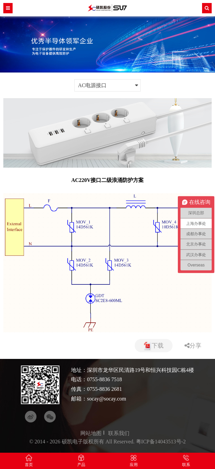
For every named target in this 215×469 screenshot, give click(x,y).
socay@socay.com (106, 398)
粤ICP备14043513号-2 (161, 441)
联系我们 (118, 433)
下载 (154, 346)
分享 (192, 345)
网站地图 (91, 433)
